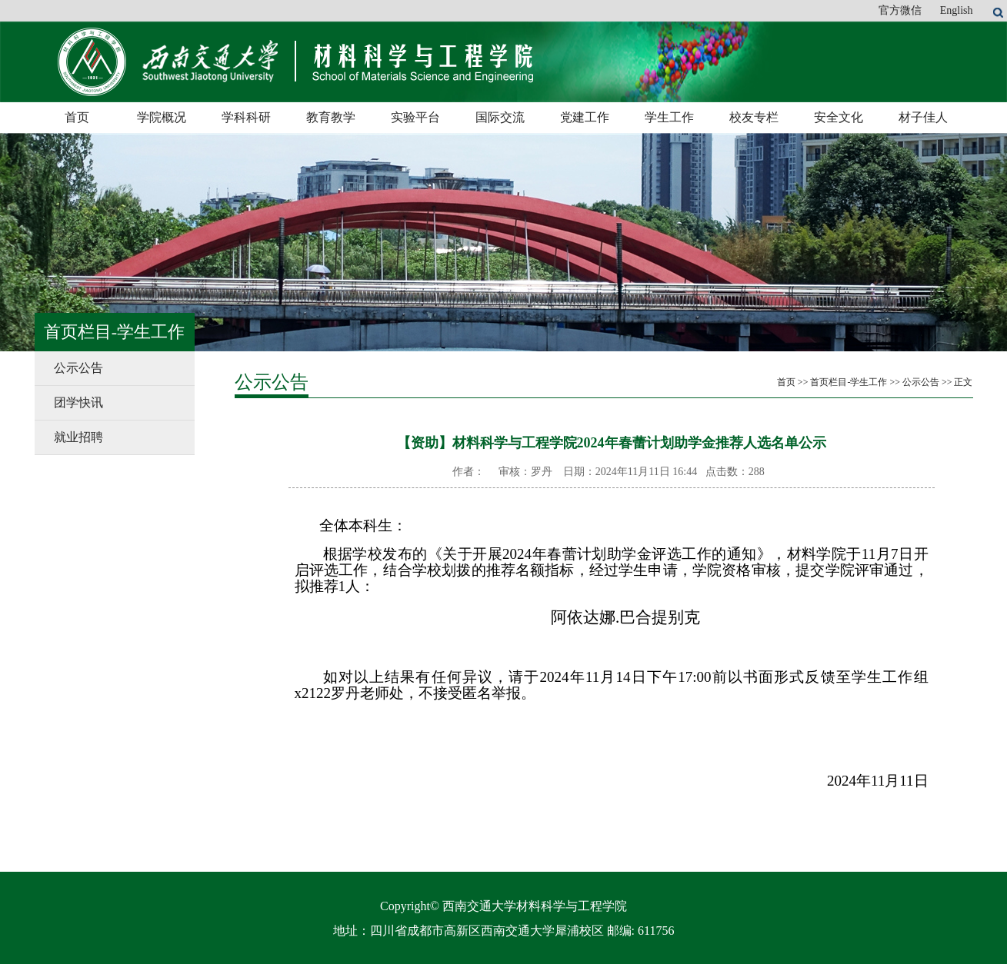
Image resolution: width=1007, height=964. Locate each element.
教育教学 (330, 117)
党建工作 (584, 117)
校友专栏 (754, 117)
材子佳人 (923, 117)
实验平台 (415, 117)
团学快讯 (78, 402)
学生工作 (669, 117)
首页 (77, 117)
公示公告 (78, 367)
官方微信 (900, 10)
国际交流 (500, 117)
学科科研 (246, 117)
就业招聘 (78, 437)
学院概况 (161, 117)
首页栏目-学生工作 (848, 382)
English (956, 10)
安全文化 (838, 117)
